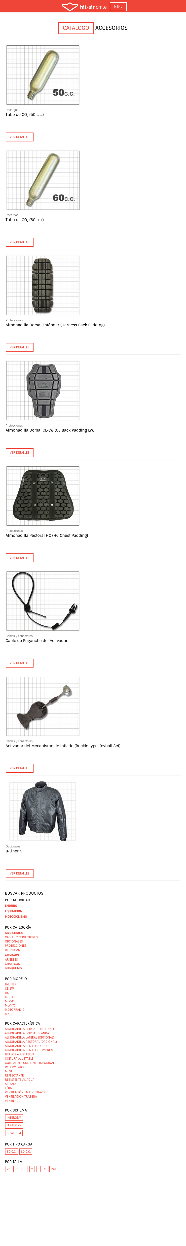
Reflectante (14, 1076)
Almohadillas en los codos (26, 1046)
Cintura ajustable (19, 1059)
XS (18, 1169)
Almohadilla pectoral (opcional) (31, 1042)
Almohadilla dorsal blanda (27, 1033)
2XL (53, 1169)
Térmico (11, 1088)
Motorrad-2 (15, 1010)
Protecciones (14, 320)
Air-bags (12, 955)
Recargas (12, 110)
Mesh (9, 1071)
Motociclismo (16, 916)
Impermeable (15, 1067)
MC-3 (9, 997)
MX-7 (9, 1014)
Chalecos (12, 964)
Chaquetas (13, 968)
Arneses (11, 960)
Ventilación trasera (21, 1097)
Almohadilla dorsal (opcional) (29, 1029)
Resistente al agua (20, 1080)
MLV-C (9, 1001)
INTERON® (14, 1118)
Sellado (11, 1084)
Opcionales (13, 846)
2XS (9, 1169)
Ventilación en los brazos (25, 1092)
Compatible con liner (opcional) (30, 1063)
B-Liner (10, 984)
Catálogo (76, 28)
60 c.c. (26, 1152)
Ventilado (13, 1101)
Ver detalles (20, 137)
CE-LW (9, 989)
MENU (118, 7)
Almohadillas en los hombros (29, 1050)
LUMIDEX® (14, 1125)
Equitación (13, 911)
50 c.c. (11, 1152)
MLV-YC (10, 1006)
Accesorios (14, 933)
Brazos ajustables (19, 1054)
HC (7, 993)
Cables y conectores (19, 636)
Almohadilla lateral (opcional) (29, 1038)
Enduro (11, 905)
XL (45, 1169)
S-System (14, 1133)
